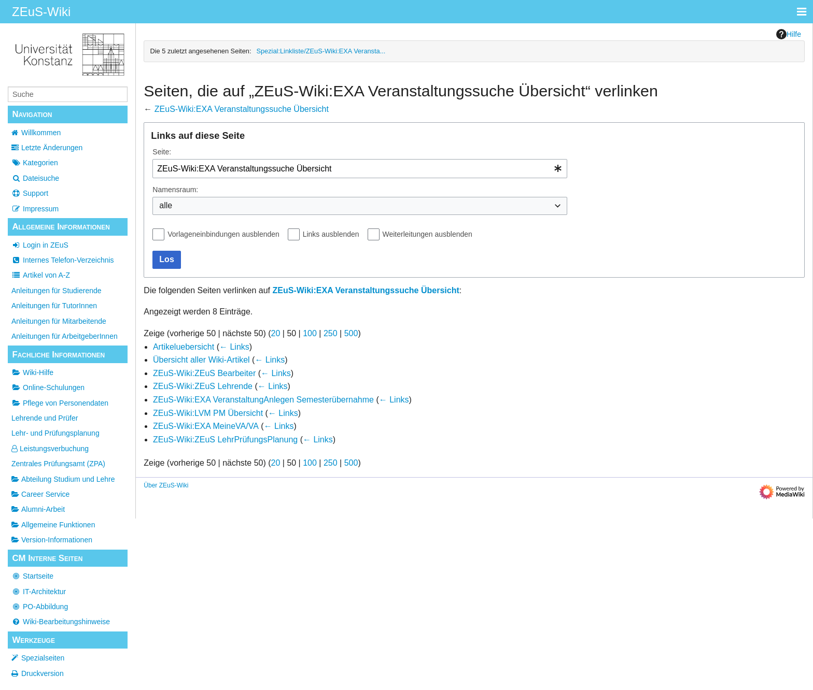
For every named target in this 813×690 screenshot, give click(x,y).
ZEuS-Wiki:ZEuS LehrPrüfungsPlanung (225, 439)
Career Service (40, 494)
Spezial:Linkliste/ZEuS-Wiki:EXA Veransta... (320, 51)
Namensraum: (175, 189)
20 (276, 333)
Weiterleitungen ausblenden (427, 234)
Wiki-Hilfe (32, 372)
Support (29, 193)
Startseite (32, 576)
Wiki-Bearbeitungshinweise (60, 621)
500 (351, 333)
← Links (234, 346)
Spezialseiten (42, 658)
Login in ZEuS (39, 245)
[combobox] (359, 168)
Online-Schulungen (48, 387)
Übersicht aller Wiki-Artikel (201, 359)
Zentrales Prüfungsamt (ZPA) (58, 463)
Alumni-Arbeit (38, 509)
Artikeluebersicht (183, 346)
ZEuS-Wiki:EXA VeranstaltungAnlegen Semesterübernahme (263, 399)
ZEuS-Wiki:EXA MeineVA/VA (206, 426)
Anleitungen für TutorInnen (54, 305)
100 (310, 333)
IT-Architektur (38, 591)
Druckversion (42, 673)
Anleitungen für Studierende (56, 290)
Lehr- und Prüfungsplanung (55, 433)
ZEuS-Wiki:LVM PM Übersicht (208, 413)
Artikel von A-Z (40, 275)
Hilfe (788, 34)
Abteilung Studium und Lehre (63, 479)
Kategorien (34, 163)
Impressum (35, 209)
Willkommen (41, 132)
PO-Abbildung (39, 606)
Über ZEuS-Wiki (166, 485)
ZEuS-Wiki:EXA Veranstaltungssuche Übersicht (242, 109)
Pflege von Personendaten (59, 403)
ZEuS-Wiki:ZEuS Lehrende (203, 386)
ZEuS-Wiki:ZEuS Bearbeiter (204, 373)
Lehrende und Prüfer (44, 418)
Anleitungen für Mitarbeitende (58, 321)
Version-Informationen (51, 540)
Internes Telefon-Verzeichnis (62, 260)
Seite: (161, 152)
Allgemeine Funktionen (53, 525)
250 (331, 333)
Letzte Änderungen (51, 147)
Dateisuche (35, 178)
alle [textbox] (165, 205)
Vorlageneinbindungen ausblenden (223, 234)
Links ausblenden (331, 234)
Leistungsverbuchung (50, 448)
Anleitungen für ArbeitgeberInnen (64, 336)
